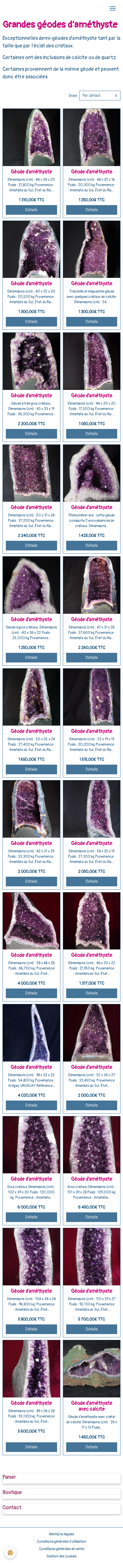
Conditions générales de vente (61, 1549)
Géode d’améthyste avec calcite (91, 1406)
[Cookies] (10, 1552)
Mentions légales (61, 1534)
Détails (31, 209)
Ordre (73, 96)
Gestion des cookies (61, 1556)
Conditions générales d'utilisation (61, 1541)
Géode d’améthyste (31, 172)
